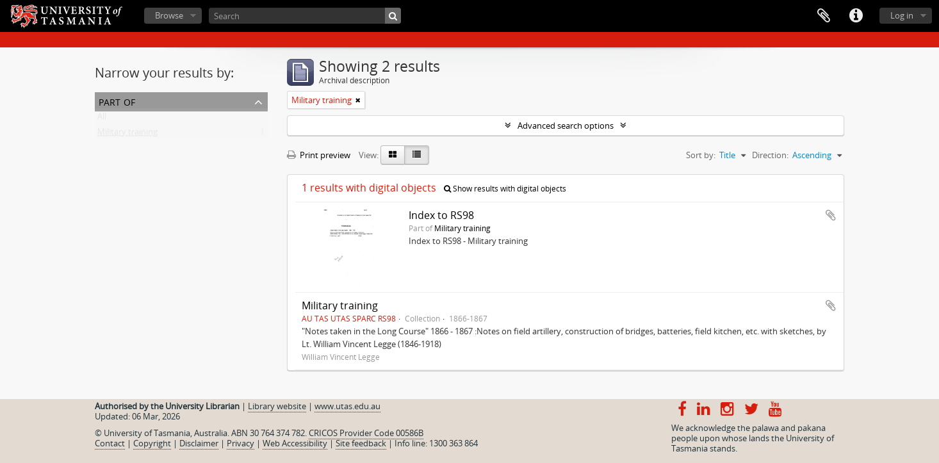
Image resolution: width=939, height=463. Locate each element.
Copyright (152, 443)
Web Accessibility (295, 443)
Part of (117, 101)
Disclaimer (198, 443)
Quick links (856, 16)
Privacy (240, 443)
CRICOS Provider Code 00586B (366, 433)
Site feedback (361, 443)
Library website (277, 406)
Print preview (318, 155)
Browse (169, 15)
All (101, 119)
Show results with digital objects (505, 188)
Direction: (770, 155)
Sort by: (700, 155)
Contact (110, 443)
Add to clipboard (830, 215)
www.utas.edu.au (347, 406)
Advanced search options (566, 125)
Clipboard (824, 16)
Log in (901, 15)
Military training (127, 134)
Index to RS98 (441, 215)
